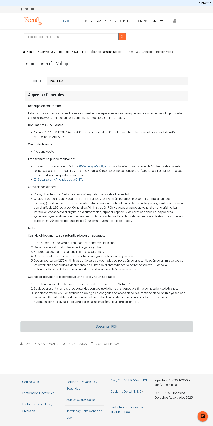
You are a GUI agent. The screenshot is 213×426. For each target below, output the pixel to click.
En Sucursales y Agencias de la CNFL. (59, 179)
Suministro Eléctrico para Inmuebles (98, 52)
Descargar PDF (106, 326)
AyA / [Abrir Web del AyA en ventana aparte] (114, 380)
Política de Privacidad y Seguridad (81, 385)
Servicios (66, 21)
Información (36, 80)
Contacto (143, 21)
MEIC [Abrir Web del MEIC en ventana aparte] (138, 391)
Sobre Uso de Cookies (81, 400)
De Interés (126, 21)
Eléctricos (63, 52)
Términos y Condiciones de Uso (84, 414)
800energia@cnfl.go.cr (94, 166)
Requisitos (57, 80)
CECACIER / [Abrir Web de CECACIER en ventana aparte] (126, 380)
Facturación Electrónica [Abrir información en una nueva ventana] (38, 393)
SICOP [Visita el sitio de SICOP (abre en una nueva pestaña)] (115, 396)
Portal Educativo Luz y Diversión (37, 408)
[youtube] (32, 9)
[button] (174, 20)
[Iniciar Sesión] (174, 21)
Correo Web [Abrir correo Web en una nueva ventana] (30, 382)
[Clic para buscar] (122, 36)
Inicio (32, 52)
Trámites (132, 52)
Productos (84, 21)
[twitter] (26, 9)
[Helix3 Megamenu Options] (161, 21)
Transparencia (105, 21)
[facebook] (22, 9)
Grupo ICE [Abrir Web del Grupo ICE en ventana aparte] (141, 380)
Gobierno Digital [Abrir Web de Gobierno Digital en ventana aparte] (121, 391)
